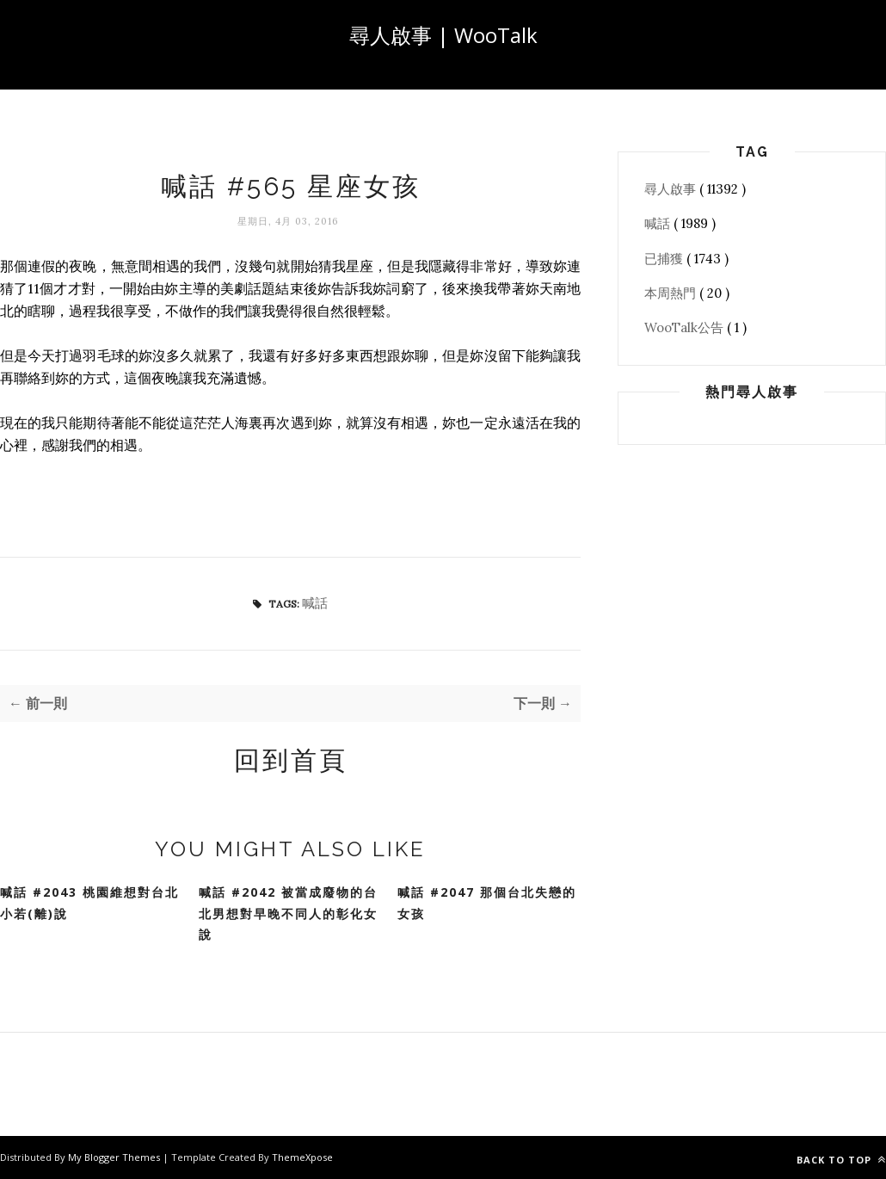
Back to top (841, 1159)
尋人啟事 (671, 189)
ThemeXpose (302, 1157)
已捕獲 (665, 258)
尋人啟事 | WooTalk (443, 35)
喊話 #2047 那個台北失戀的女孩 (486, 903)
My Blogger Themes (115, 1157)
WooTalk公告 (685, 327)
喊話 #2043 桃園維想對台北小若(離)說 (89, 903)
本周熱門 (671, 293)
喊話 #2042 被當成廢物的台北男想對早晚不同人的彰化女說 (288, 913)
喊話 (315, 603)
